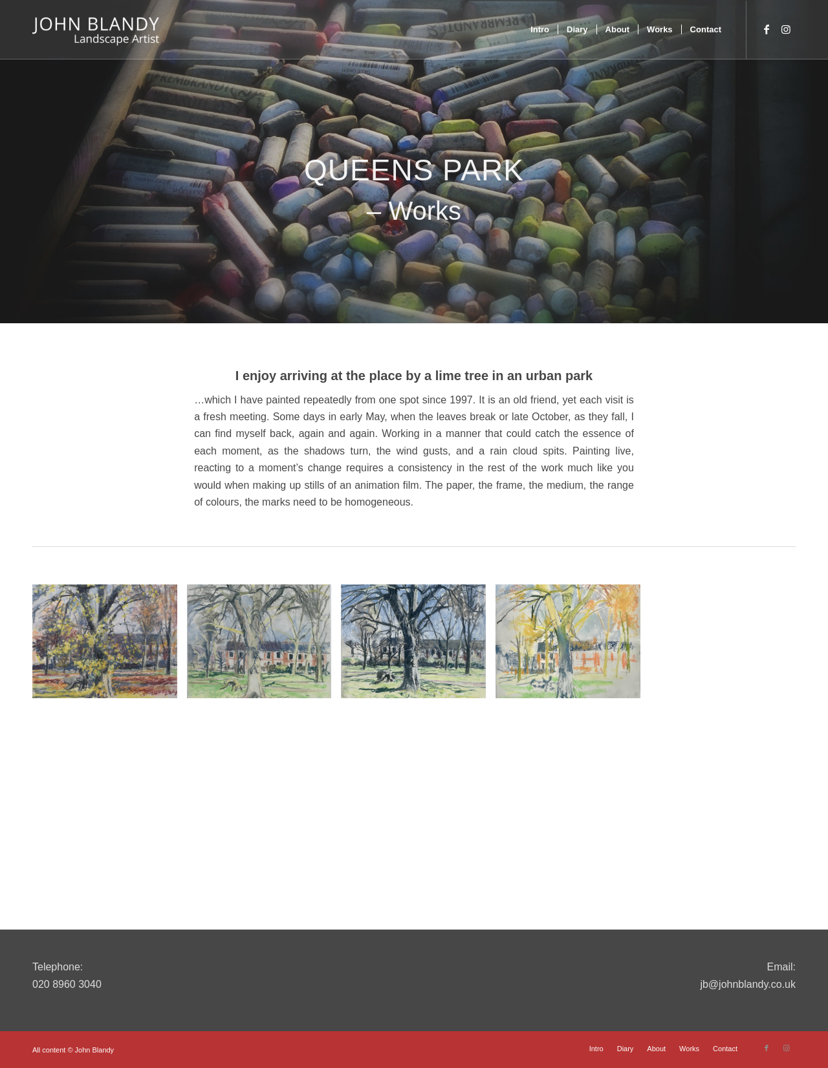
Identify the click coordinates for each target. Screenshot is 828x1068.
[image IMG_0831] (264, 646)
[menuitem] (540, 30)
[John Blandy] (95, 30)
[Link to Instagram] (786, 29)
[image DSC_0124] (109, 646)
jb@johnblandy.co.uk (748, 984)
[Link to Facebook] (766, 29)
